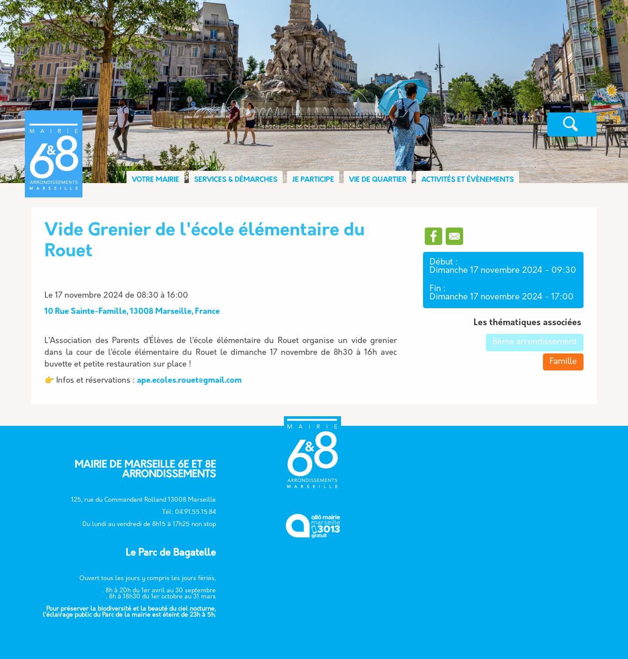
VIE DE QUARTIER (377, 180)
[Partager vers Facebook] (433, 236)
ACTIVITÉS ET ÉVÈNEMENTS (467, 180)
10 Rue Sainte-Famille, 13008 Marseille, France (132, 312)
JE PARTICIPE (313, 180)
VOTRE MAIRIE (155, 180)
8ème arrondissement (534, 342)
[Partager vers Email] (454, 236)
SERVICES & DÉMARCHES (235, 180)
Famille (563, 362)
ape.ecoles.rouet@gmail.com (189, 381)
